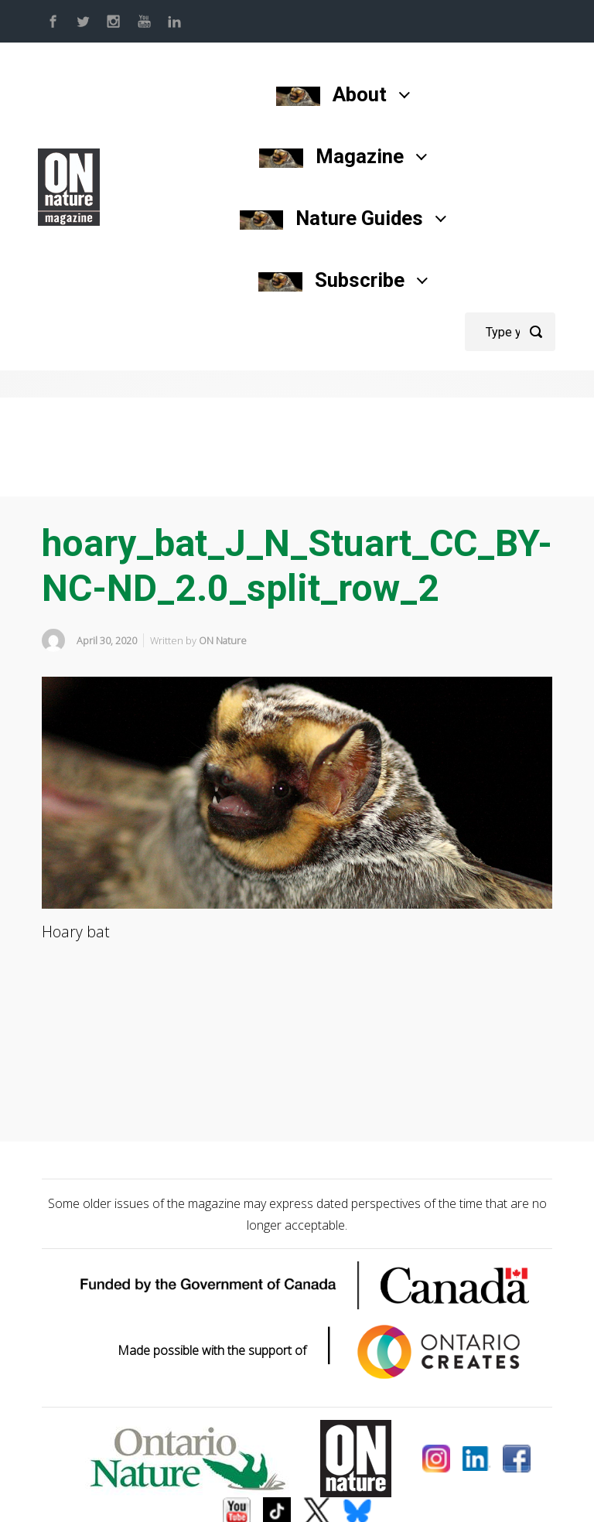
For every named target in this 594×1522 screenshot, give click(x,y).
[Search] (510, 331)
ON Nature (223, 640)
